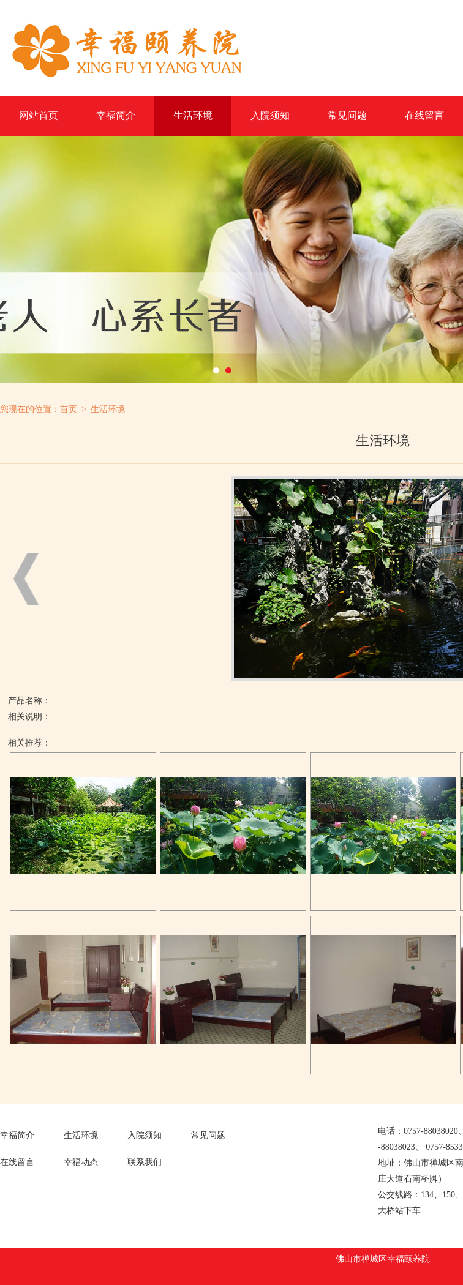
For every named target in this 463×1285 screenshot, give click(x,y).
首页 (68, 409)
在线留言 (424, 115)
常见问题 (347, 115)
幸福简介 (115, 115)
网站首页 (38, 115)
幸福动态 (81, 1162)
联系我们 (144, 1162)
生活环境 (193, 115)
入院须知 (270, 115)
